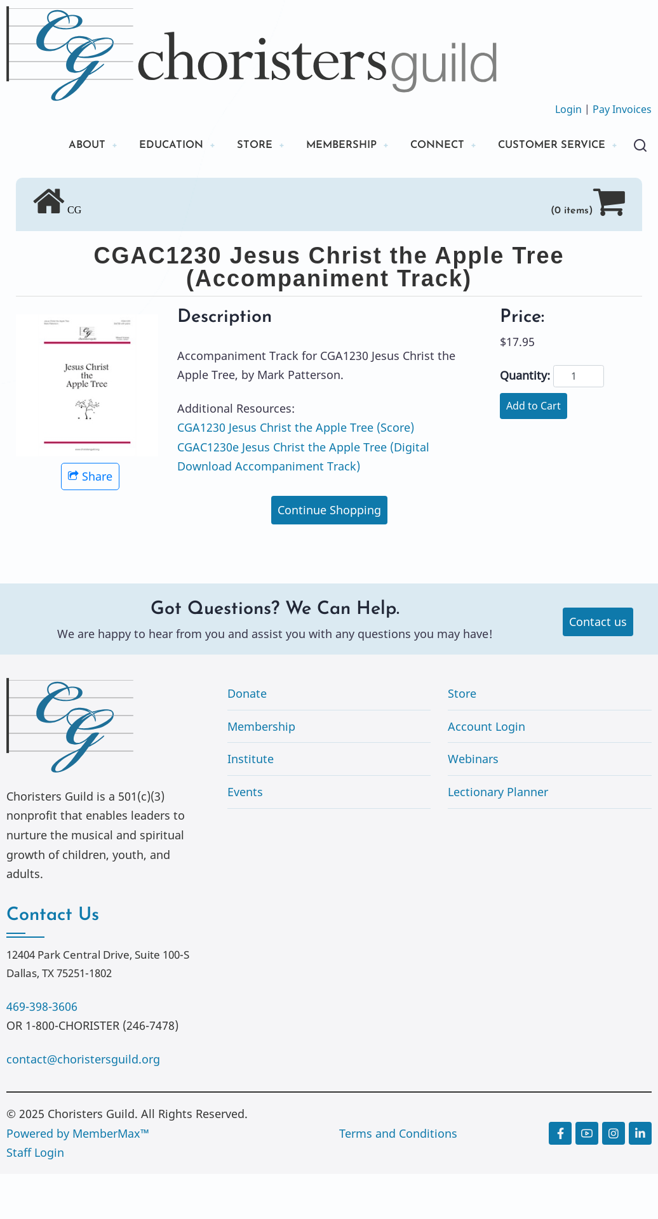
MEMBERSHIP (332, 146)
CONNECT (435, 146)
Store (462, 738)
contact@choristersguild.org (83, 1104)
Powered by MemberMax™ (77, 1178)
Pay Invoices (622, 109)
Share (90, 521)
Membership (261, 771)
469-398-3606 (41, 1051)
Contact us (598, 667)
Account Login (486, 771)
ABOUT (63, 146)
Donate (247, 738)
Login (568, 109)
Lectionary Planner (498, 836)
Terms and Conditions (398, 1178)
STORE (240, 146)
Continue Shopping (329, 555)
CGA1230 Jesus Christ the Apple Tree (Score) (295, 472)
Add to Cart (533, 451)
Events (245, 836)
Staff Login (35, 1197)
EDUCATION (152, 146)
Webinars (473, 804)
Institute (250, 804)
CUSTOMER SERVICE (101, 189)
